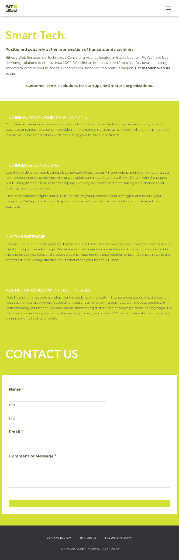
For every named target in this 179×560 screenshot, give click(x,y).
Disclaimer (87, 538)
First (12, 404)
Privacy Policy (59, 538)
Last (12, 418)
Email (16, 432)
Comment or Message (32, 456)
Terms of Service (118, 538)
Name (16, 389)
